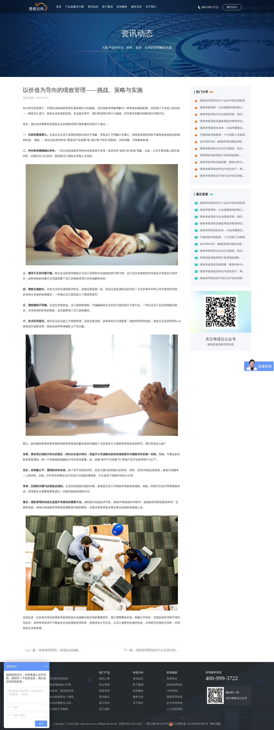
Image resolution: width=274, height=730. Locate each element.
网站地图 (215, 723)
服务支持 (136, 6)
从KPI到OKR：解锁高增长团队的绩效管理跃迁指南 (223, 141)
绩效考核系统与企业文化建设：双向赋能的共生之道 (223, 148)
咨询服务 (122, 6)
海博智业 (171, 678)
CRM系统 (172, 690)
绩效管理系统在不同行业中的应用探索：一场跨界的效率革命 (223, 175)
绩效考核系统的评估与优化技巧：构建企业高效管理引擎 (223, 169)
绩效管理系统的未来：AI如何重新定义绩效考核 (223, 128)
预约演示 (232, 7)
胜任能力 (104, 696)
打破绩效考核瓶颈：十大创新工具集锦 (222, 134)
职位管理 (104, 684)
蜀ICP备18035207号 (157, 723)
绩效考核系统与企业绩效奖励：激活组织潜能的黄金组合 (223, 114)
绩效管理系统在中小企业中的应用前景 (222, 100)
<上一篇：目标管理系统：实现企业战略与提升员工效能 (53, 650)
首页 (58, 6)
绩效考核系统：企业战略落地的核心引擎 (223, 107)
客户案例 (107, 6)
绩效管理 (104, 690)
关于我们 (151, 6)
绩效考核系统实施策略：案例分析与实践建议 (223, 162)
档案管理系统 (174, 696)
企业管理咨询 (174, 703)
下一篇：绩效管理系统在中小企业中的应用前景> (152, 650)
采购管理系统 (174, 684)
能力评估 (104, 703)
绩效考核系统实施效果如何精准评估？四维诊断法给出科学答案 (223, 121)
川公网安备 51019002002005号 (190, 723)
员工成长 (104, 709)
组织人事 (104, 678)
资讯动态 (93, 6)
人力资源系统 (174, 709)
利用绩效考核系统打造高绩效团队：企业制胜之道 (223, 155)
